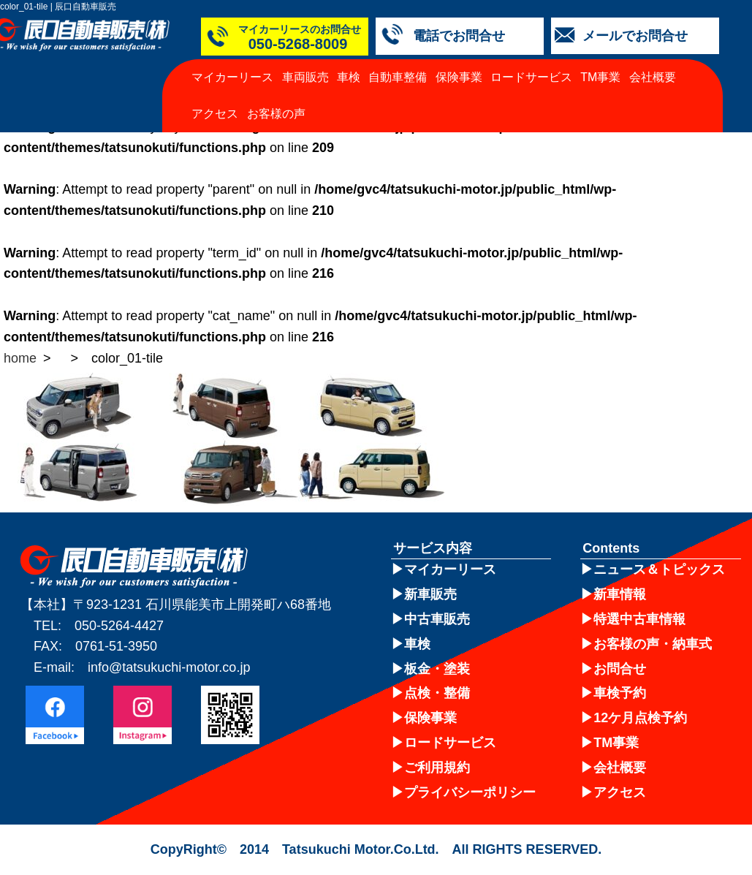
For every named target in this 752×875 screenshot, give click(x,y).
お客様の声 (276, 113)
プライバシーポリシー (470, 792)
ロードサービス (531, 77)
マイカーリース (232, 77)
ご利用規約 (437, 767)
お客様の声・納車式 (652, 644)
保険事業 (459, 77)
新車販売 (430, 594)
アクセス (214, 113)
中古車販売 (437, 619)
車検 (348, 77)
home (20, 358)
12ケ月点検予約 (640, 718)
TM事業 (600, 77)
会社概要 (652, 77)
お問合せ (619, 669)
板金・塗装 (437, 669)
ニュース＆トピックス (659, 569)
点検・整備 (437, 693)
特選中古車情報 (639, 619)
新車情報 (619, 594)
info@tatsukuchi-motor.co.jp (169, 667)
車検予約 (619, 693)
